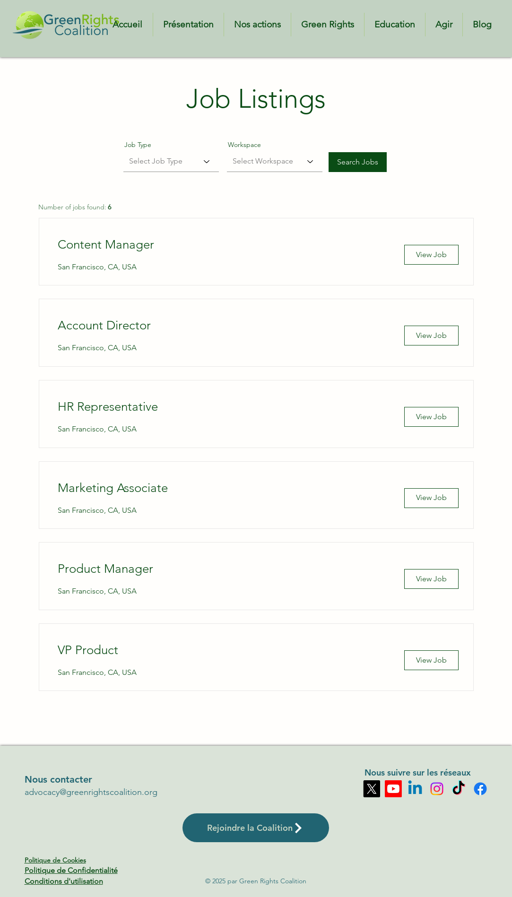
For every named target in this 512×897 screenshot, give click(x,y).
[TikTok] (458, 788)
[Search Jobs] (358, 162)
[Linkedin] (415, 788)
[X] (371, 788)
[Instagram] (436, 788)
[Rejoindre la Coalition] (255, 827)
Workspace (244, 144)
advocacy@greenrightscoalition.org (91, 792)
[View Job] (431, 255)
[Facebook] (480, 788)
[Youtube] (393, 788)
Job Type (137, 144)
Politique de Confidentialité (71, 870)
